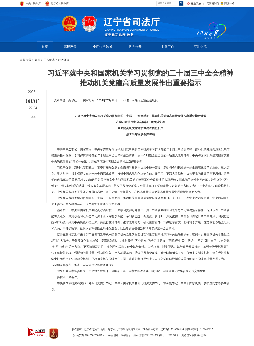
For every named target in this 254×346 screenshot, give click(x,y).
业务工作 (167, 47)
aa (196, 23)
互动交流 (200, 47)
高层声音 (70, 47)
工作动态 (49, 59)
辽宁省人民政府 (60, 3)
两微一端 (229, 3)
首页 (45, 47)
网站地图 (113, 335)
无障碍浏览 (213, 3)
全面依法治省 (102, 47)
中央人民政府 (33, 3)
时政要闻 (64, 59)
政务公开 (135, 47)
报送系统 (196, 3)
